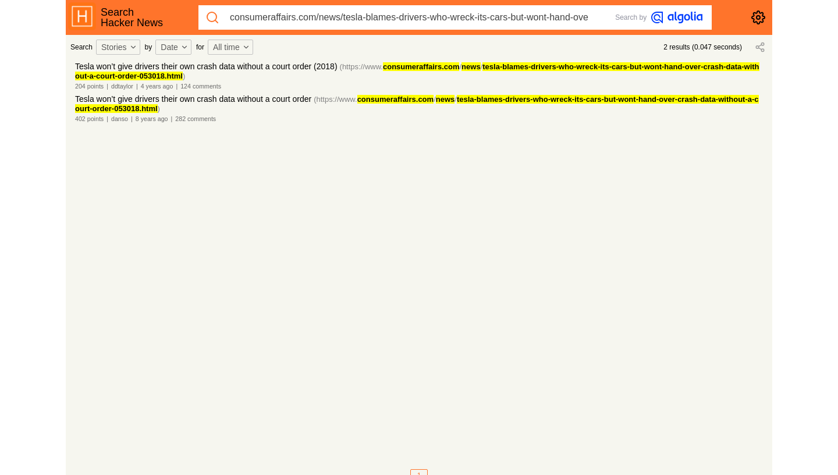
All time (231, 47)
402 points (89, 118)
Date (175, 47)
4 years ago (157, 86)
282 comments (195, 118)
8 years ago (152, 118)
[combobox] (120, 47)
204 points (89, 86)
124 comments (200, 86)
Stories (119, 47)
